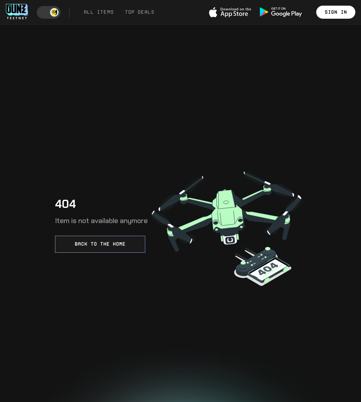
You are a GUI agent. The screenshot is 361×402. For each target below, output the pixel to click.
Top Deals (139, 12)
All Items (99, 12)
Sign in (336, 12)
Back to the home (100, 244)
